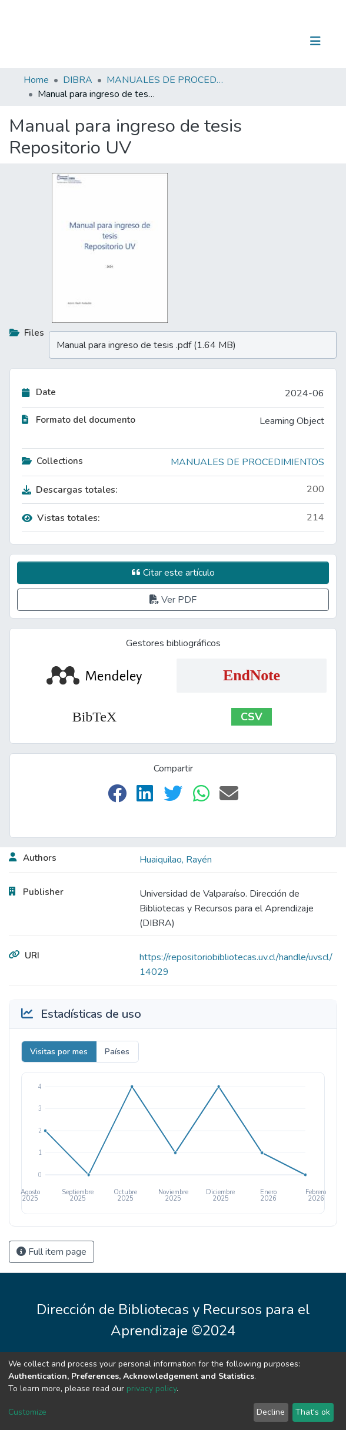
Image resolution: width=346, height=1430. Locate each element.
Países (117, 1051)
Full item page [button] (51, 1251)
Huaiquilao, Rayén (175, 859)
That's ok (312, 1412)
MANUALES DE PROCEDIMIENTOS (165, 79)
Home (36, 79)
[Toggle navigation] (315, 41)
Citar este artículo (173, 572)
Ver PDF (173, 599)
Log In (278, 41)
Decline (271, 1412)
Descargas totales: (70, 489)
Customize (27, 1412)
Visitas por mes (59, 1051)
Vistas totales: (61, 518)
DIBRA (77, 79)
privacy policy (152, 1388)
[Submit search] (254, 41)
